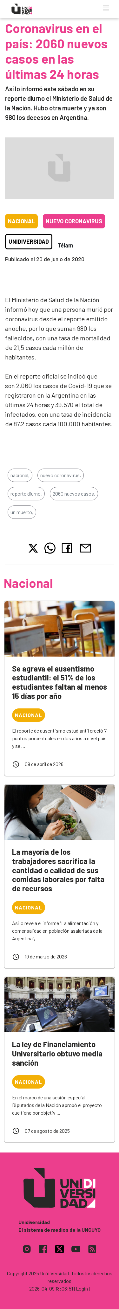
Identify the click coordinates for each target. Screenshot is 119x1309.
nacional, (20, 475)
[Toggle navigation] (106, 8)
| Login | (82, 1288)
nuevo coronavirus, (60, 475)
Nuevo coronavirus (74, 221)
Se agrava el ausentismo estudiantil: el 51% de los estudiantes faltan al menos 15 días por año (59, 682)
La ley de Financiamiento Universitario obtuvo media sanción (57, 1053)
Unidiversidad (29, 241)
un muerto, (21, 512)
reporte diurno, (26, 494)
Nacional (21, 221)
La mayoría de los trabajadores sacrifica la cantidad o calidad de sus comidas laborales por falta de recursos (58, 870)
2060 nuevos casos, (74, 494)
